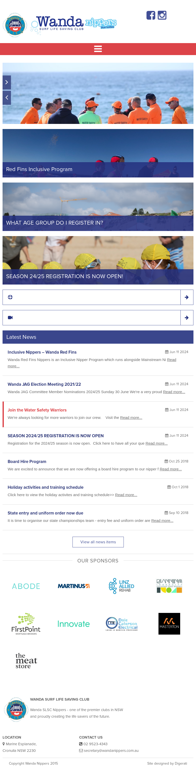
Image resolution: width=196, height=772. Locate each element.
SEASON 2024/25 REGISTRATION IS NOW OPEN (56, 436)
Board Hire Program (27, 461)
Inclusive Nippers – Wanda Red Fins (42, 352)
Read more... (174, 392)
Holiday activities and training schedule (45, 487)
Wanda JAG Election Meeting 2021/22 (44, 384)
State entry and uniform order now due (45, 513)
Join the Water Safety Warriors (37, 410)
